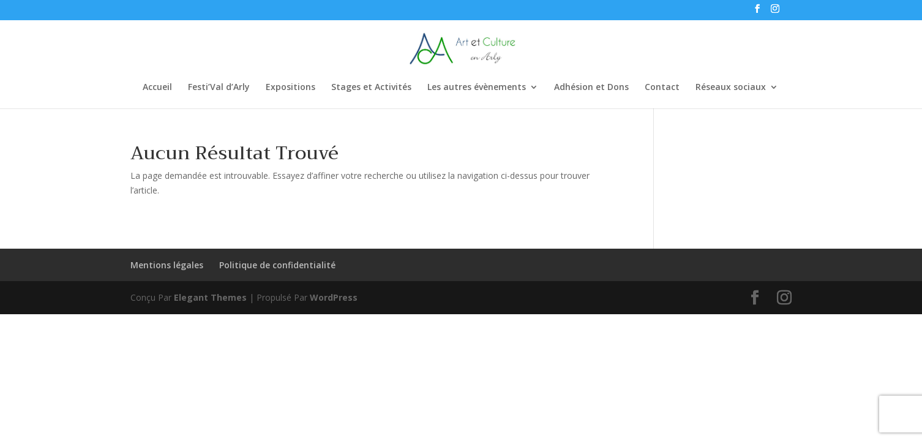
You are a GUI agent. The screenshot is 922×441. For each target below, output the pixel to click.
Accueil (157, 87)
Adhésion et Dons (591, 87)
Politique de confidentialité (277, 265)
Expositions (290, 87)
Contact (662, 87)
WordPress (334, 297)
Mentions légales (166, 265)
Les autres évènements (476, 87)
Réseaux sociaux (730, 87)
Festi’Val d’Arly (219, 87)
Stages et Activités (371, 87)
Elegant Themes (210, 297)
